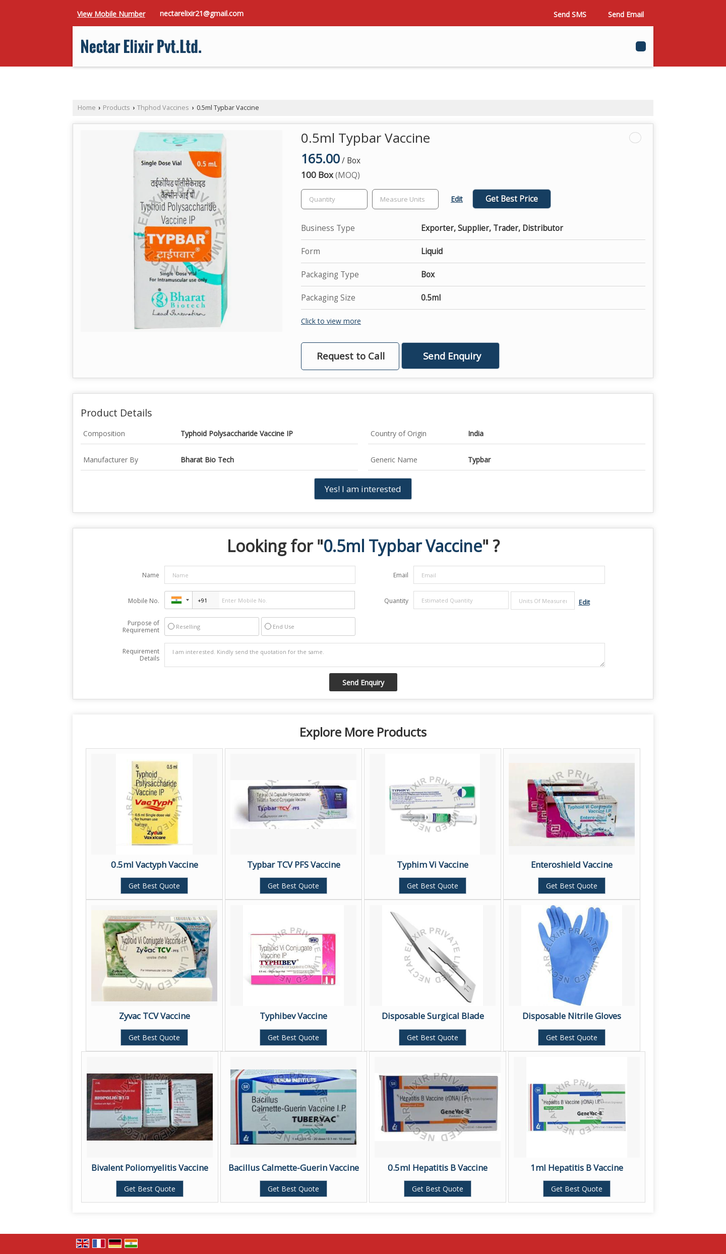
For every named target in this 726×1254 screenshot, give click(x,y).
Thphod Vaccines (163, 107)
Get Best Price (512, 199)
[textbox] (405, 199)
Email (400, 575)
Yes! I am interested (363, 489)
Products (116, 107)
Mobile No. (143, 600)
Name (150, 575)
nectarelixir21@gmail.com (202, 13)
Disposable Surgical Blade (433, 1016)
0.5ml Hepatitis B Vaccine (438, 1167)
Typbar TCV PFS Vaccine (293, 864)
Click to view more (331, 321)
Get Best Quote (154, 885)
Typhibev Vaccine (293, 1016)
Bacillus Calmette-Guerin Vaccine (293, 1167)
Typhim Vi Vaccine (432, 864)
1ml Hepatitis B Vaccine (576, 1167)
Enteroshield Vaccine (572, 864)
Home (87, 107)
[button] (111, 14)
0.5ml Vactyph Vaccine (154, 864)
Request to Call (351, 355)
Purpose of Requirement (141, 627)
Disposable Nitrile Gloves (571, 1016)
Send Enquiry (452, 355)
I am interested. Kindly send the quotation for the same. (384, 655)
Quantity (396, 600)
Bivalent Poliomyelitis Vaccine (149, 1167)
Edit (457, 199)
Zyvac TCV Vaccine (154, 1016)
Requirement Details (141, 655)
